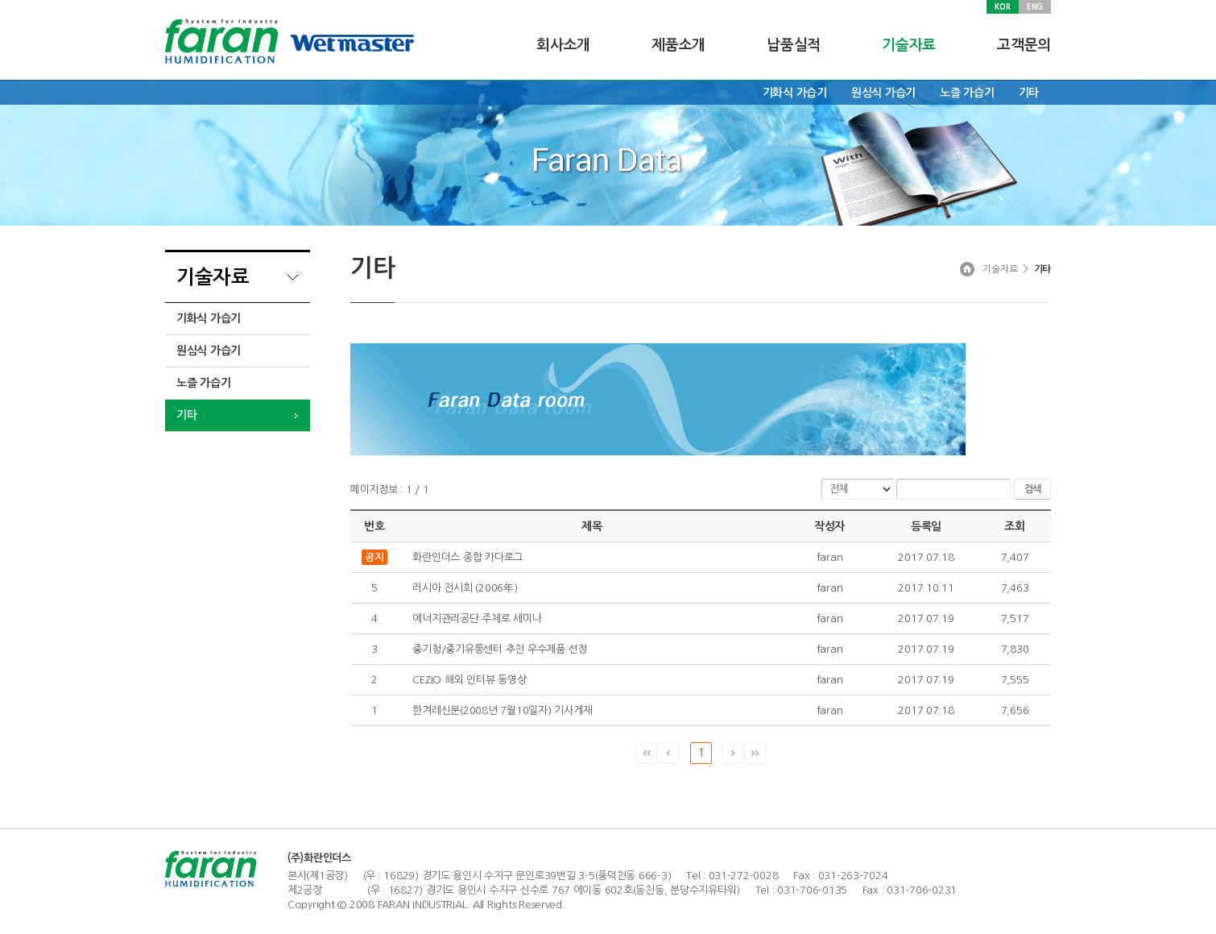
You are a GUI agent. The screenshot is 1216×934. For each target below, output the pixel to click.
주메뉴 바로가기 (0, 0)
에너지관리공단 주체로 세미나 (476, 618)
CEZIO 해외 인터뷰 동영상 (469, 680)
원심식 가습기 (883, 92)
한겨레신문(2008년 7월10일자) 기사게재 (502, 710)
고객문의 (1024, 45)
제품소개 (678, 45)
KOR (1002, 6)
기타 (1029, 92)
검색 (1032, 489)
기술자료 (909, 45)
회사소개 (563, 45)
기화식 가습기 (795, 92)
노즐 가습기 (967, 92)
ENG (1035, 6)
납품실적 (794, 45)
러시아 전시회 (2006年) (464, 588)
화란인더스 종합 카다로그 (467, 557)
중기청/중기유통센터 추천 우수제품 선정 (499, 649)
